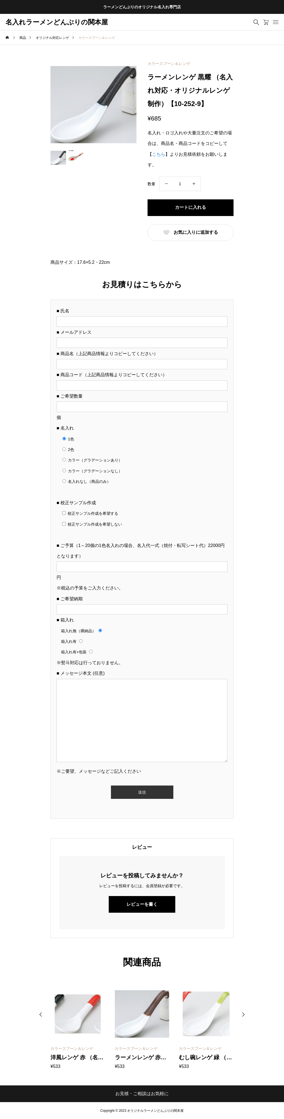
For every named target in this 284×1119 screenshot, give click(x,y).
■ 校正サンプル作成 (76, 502)
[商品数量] (180, 184)
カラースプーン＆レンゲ (169, 64)
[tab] (142, 847)
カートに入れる (190, 207)
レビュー (142, 847)
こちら (158, 154)
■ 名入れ (65, 428)
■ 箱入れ (65, 620)
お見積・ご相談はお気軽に (142, 1093)
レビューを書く (142, 904)
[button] (41, 1015)
